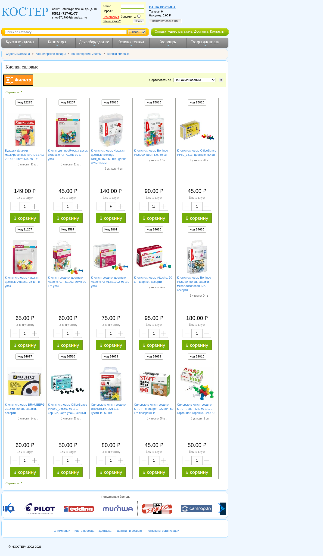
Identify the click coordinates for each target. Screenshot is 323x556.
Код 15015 (154, 102)
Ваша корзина (162, 7)
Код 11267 (25, 229)
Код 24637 (25, 356)
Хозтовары (168, 43)
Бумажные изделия (20, 43)
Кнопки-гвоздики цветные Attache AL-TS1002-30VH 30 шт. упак (67, 282)
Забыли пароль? (112, 21)
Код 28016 (197, 356)
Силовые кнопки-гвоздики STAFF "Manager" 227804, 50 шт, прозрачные (153, 409)
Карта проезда (84, 530)
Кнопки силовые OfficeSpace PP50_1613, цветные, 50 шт (196, 152)
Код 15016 (111, 102)
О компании (62, 530)
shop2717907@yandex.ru (69, 17)
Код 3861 (110, 229)
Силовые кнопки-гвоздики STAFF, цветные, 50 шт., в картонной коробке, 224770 (195, 409)
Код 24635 (197, 229)
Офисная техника (131, 43)
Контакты (217, 31)
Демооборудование (94, 43)
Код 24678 (111, 356)
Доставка (201, 31)
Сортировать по (161, 80)
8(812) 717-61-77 (65, 13)
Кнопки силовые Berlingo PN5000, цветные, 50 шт (151, 152)
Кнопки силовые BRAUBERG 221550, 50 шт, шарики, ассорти (25, 409)
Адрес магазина (180, 31)
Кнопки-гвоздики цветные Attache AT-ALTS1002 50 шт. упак (110, 282)
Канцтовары (57, 43)
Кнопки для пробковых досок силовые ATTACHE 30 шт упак (67, 155)
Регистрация (111, 17)
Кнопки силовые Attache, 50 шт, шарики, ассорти (153, 279)
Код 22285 (25, 102)
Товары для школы (205, 43)
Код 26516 (68, 356)
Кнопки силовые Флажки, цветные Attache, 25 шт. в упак (22, 282)
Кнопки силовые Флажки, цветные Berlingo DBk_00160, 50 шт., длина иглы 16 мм (108, 157)
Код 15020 (197, 102)
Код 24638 (154, 356)
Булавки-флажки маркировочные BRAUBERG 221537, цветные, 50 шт (24, 155)
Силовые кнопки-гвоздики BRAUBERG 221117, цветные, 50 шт (108, 409)
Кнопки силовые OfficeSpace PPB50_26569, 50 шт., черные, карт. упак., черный (67, 409)
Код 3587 (67, 229)
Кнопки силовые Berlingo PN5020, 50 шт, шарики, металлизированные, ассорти (194, 284)
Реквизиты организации (162, 530)
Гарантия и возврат (129, 530)
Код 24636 (154, 229)
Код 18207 (68, 102)
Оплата (160, 31)
